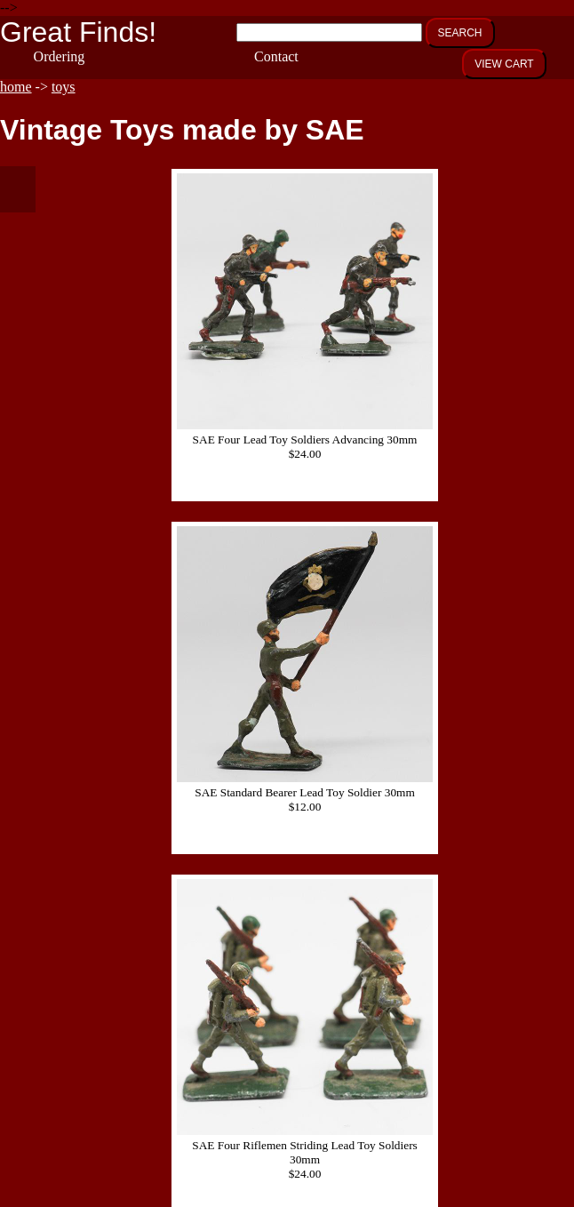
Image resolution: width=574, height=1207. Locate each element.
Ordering (59, 56)
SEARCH (460, 33)
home (16, 86)
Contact (276, 56)
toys (64, 86)
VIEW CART (503, 64)
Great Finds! (78, 32)
